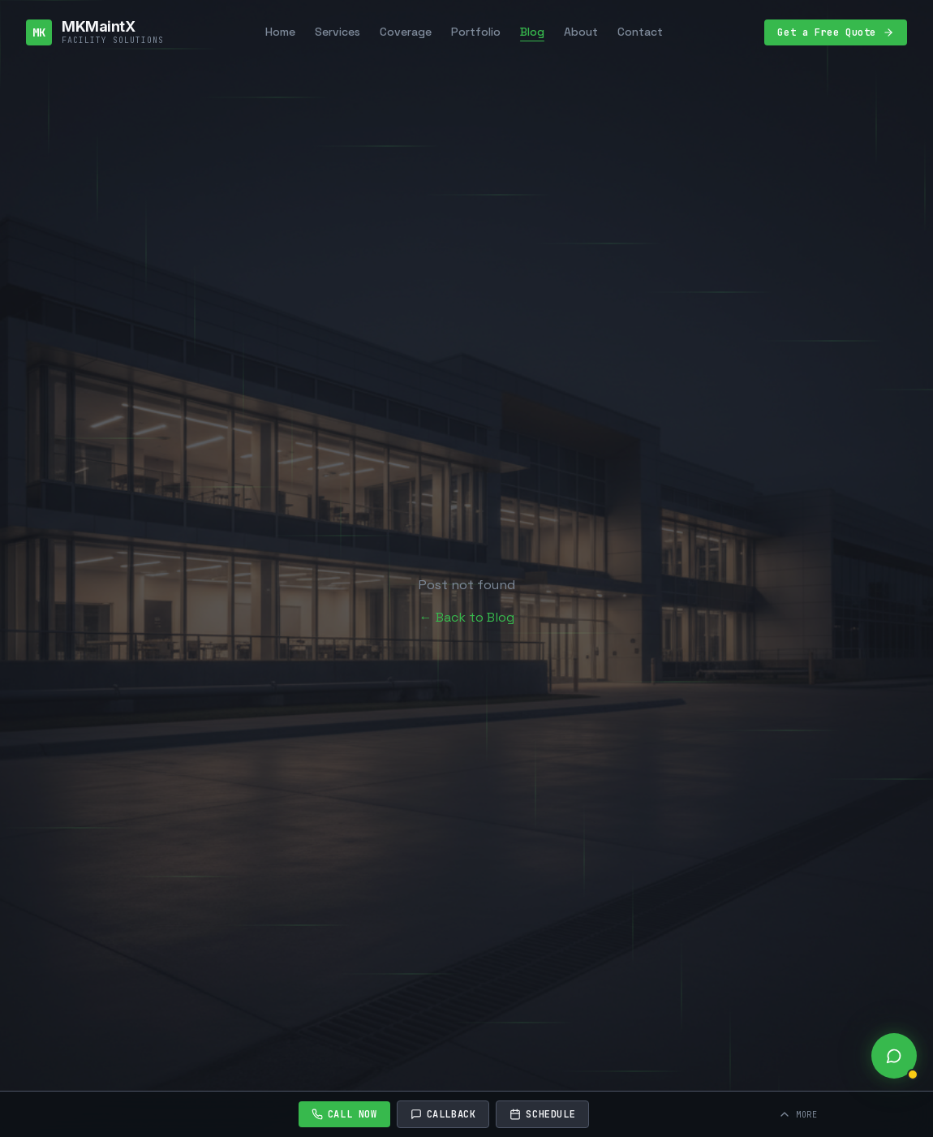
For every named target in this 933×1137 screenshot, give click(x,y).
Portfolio (476, 31)
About (581, 31)
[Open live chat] (894, 1056)
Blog (532, 31)
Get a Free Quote (835, 32)
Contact (640, 31)
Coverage (406, 31)
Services (337, 31)
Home (280, 31)
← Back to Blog (466, 617)
